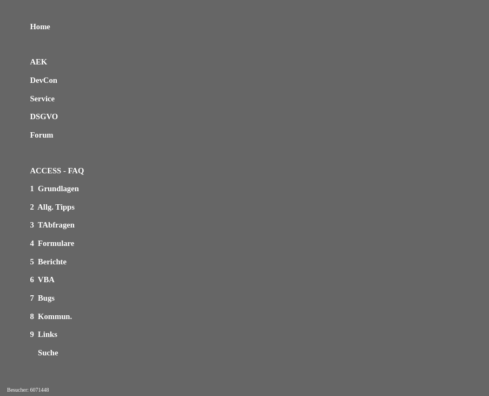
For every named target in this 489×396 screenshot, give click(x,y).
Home (40, 26)
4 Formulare (52, 243)
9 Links (43, 334)
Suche (44, 352)
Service (42, 98)
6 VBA (42, 279)
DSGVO (44, 116)
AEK (38, 61)
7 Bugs (42, 298)
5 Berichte (48, 261)
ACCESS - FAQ (57, 170)
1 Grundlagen (54, 188)
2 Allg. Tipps (52, 207)
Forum (41, 135)
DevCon (43, 80)
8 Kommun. (51, 316)
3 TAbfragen (52, 224)
